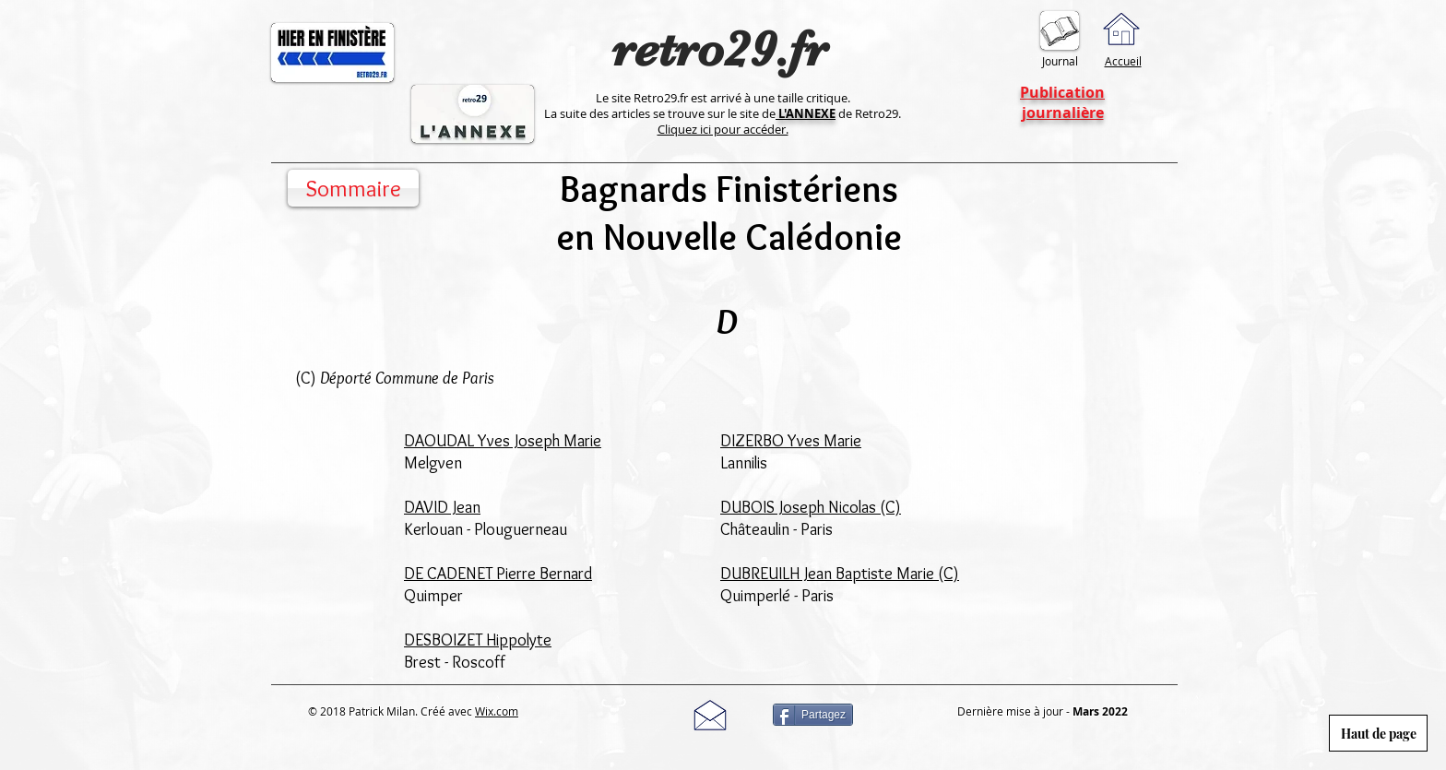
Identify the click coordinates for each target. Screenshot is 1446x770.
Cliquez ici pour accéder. (723, 129)
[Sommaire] (353, 188)
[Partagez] (813, 715)
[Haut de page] (1378, 733)
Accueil (1123, 60)
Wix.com (496, 711)
